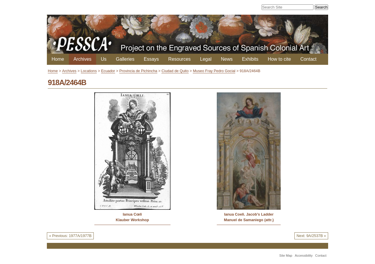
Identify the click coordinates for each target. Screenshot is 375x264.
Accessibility (304, 255)
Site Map (285, 255)
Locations (89, 71)
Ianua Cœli (132, 214)
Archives (82, 59)
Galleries (125, 59)
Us (104, 59)
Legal (206, 59)
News (227, 59)
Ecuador (108, 71)
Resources (179, 59)
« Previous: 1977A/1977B (70, 235)
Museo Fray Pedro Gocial (214, 71)
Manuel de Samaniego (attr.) (249, 220)
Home (58, 59)
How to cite (279, 59)
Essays (151, 59)
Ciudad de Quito (174, 71)
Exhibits (250, 59)
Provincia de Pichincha (138, 71)
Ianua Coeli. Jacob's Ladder (249, 214)
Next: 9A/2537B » (311, 235)
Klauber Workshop (132, 220)
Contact (308, 59)
